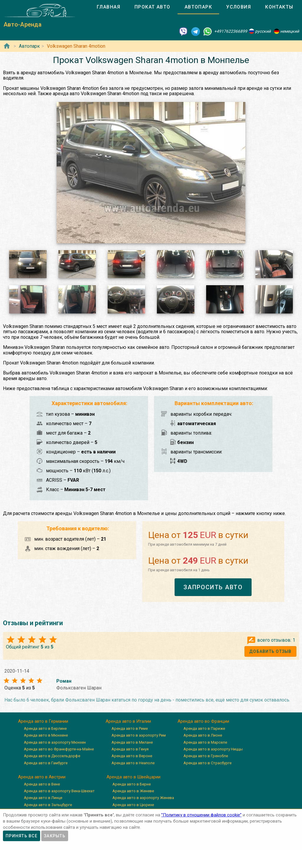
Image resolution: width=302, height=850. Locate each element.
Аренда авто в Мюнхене (46, 735)
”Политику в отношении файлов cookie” (201, 815)
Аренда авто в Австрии (41, 777)
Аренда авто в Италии (128, 721)
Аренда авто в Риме (129, 728)
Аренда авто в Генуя (130, 749)
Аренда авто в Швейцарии (133, 777)
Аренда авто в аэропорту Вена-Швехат (59, 791)
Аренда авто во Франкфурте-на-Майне (59, 749)
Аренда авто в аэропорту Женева (143, 797)
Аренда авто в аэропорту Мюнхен (55, 742)
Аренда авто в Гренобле (205, 756)
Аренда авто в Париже (204, 728)
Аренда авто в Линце (43, 797)
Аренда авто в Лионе (202, 735)
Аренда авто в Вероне (131, 756)
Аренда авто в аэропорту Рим (138, 735)
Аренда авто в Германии (43, 721)
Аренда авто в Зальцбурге (48, 805)
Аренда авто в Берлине (45, 728)
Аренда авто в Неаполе (133, 763)
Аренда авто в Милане (132, 742)
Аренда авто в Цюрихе (133, 805)
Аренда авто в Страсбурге (207, 763)
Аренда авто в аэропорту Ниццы (213, 749)
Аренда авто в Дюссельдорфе (52, 756)
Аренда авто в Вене (42, 784)
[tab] (108, 7)
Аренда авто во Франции (203, 721)
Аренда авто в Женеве (133, 791)
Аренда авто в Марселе (205, 742)
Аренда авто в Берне (131, 784)
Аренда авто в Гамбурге (46, 763)
